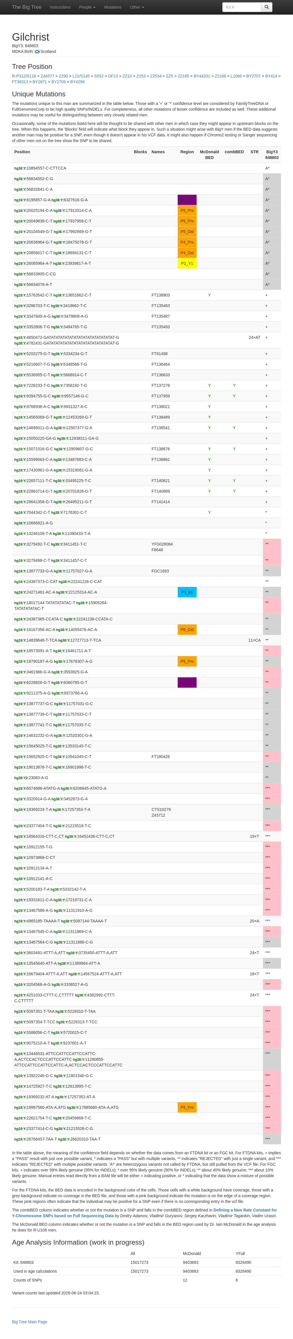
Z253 (141, 76)
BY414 (271, 76)
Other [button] (137, 7)
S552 (99, 76)
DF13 (113, 76)
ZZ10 (127, 76)
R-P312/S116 (24, 76)
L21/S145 (81, 76)
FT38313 (20, 81)
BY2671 (40, 81)
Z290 (63, 76)
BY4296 (77, 81)
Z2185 (183, 76)
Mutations (113, 7)
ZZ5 (169, 76)
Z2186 (220, 76)
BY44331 (202, 76)
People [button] (87, 7)
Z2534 (156, 76)
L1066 (236, 76)
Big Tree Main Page (29, 1322)
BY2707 (253, 76)
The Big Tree (26, 7)
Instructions (60, 7)
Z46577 (47, 76)
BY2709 (59, 81)
